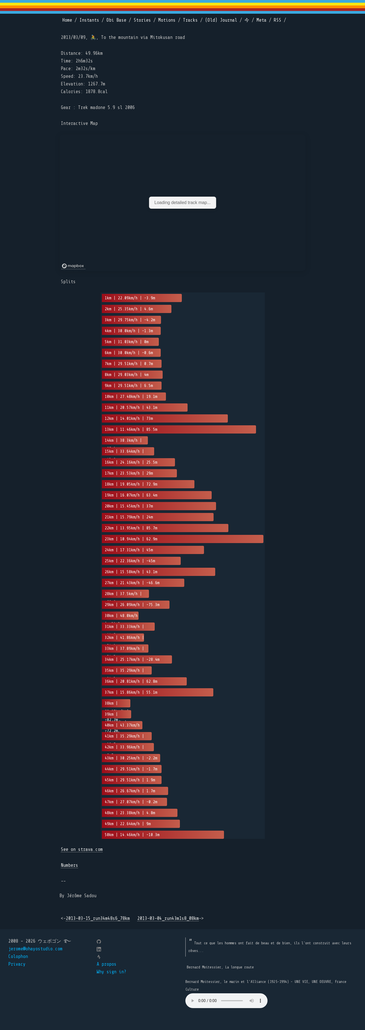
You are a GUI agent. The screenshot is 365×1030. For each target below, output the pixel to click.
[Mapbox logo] (73, 266)
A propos (106, 964)
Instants (89, 20)
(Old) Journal (221, 20)
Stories (142, 20)
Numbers (69, 865)
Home (67, 20)
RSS (277, 20)
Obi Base (116, 20)
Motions (167, 20)
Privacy (16, 964)
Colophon (18, 956)
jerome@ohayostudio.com (35, 948)
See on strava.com (82, 849)
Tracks (190, 20)
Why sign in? (111, 971)
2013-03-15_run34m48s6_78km (98, 918)
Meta (261, 20)
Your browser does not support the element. (226, 1000)
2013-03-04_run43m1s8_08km (168, 918)
